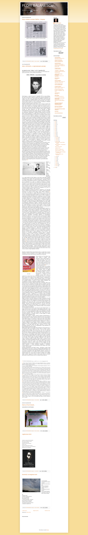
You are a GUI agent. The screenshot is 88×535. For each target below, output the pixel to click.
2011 (55, 167)
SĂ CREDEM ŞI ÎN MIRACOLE (59, 96)
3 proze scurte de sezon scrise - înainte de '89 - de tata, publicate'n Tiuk (59, 100)
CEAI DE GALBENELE (58, 104)
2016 (55, 130)
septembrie (57, 141)
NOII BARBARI (57, 78)
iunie (56, 159)
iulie (56, 157)
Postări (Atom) (28, 512)
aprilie (56, 161)
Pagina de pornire (35, 510)
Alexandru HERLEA (58, 80)
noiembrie (57, 138)
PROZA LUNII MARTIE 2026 (59, 61)
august (56, 156)
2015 (55, 132)
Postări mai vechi (47, 510)
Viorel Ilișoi (56, 111)
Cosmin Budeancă (58, 63)
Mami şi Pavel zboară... (28, 405)
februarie (56, 164)
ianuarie (56, 165)
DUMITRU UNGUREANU (58, 60)
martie (56, 163)
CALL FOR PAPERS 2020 (58, 84)
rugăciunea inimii (26, 434)
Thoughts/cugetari (58, 68)
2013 (55, 134)
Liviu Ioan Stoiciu (57, 57)
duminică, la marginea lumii (29, 474)
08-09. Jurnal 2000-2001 (58, 107)
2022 (55, 124)
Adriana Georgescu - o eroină (59, 150)
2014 (55, 133)
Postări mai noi (24, 510)
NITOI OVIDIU (57, 95)
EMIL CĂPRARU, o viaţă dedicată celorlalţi (34, 66)
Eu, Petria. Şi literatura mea (59, 89)
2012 (55, 136)
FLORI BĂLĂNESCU (37, 5)
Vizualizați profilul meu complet (58, 48)
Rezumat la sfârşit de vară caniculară (59, 154)
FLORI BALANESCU (58, 23)
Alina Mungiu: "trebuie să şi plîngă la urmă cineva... (60, 152)
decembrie (57, 137)
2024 (55, 121)
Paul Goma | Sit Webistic (59, 106)
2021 (55, 125)
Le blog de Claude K (58, 86)
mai (56, 160)
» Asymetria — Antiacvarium (59, 70)
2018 (55, 128)
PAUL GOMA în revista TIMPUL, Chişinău (33, 19)
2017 (55, 129)
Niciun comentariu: (37, 61)
